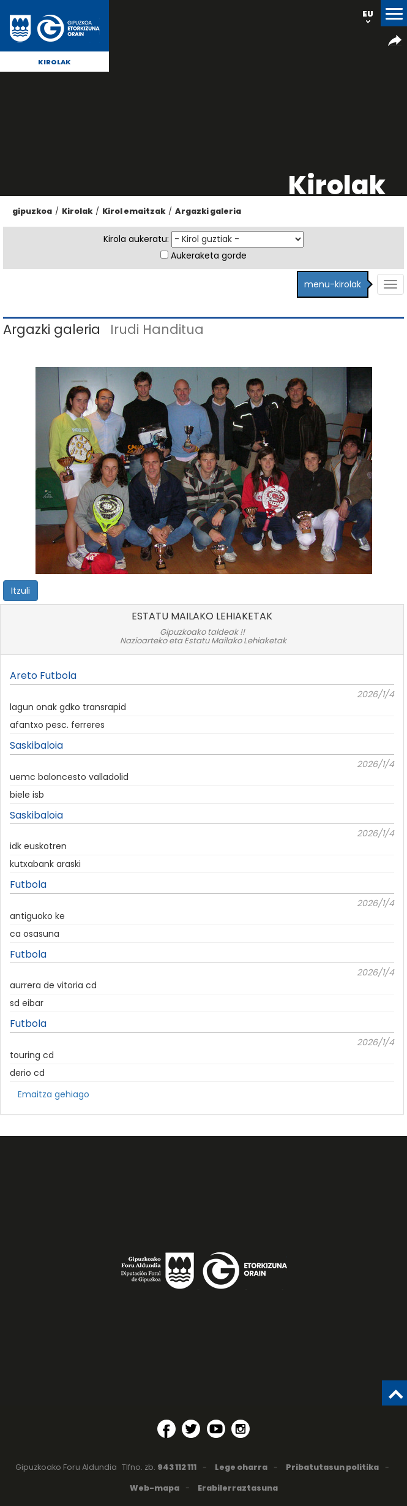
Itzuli (20, 591)
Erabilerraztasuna (238, 1488)
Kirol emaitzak (133, 211)
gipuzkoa (32, 211)
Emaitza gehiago (53, 1094)
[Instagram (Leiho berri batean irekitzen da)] (240, 1429)
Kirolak (54, 62)
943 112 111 (176, 1467)
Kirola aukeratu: (136, 239)
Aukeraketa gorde (209, 255)
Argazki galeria (208, 211)
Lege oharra (241, 1467)
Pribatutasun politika (332, 1467)
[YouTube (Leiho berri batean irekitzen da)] (216, 1429)
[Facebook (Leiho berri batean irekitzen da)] (166, 1429)
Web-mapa (154, 1488)
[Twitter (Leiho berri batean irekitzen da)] (191, 1429)
